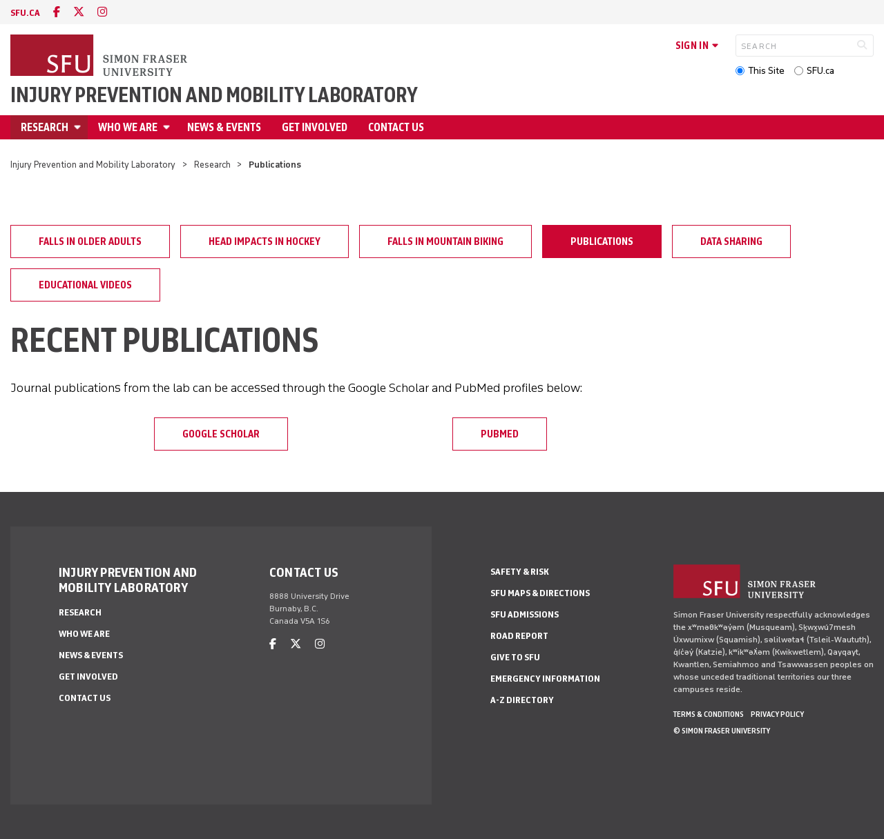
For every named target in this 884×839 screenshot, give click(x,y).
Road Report (519, 636)
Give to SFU (515, 657)
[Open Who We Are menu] (168, 127)
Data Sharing (731, 241)
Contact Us (396, 127)
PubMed (500, 434)
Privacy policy (777, 714)
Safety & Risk (519, 572)
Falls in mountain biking (445, 241)
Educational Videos (85, 285)
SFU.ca (820, 71)
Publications (601, 241)
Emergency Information (545, 678)
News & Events (224, 127)
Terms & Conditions (708, 714)
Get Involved (314, 127)
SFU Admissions (524, 614)
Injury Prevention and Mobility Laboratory (214, 95)
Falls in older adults (90, 241)
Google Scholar (221, 434)
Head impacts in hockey (264, 241)
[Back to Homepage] (100, 56)
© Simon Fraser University (721, 731)
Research (44, 127)
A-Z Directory (522, 700)
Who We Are (127, 127)
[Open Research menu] (79, 127)
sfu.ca (25, 13)
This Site (766, 71)
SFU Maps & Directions (540, 593)
